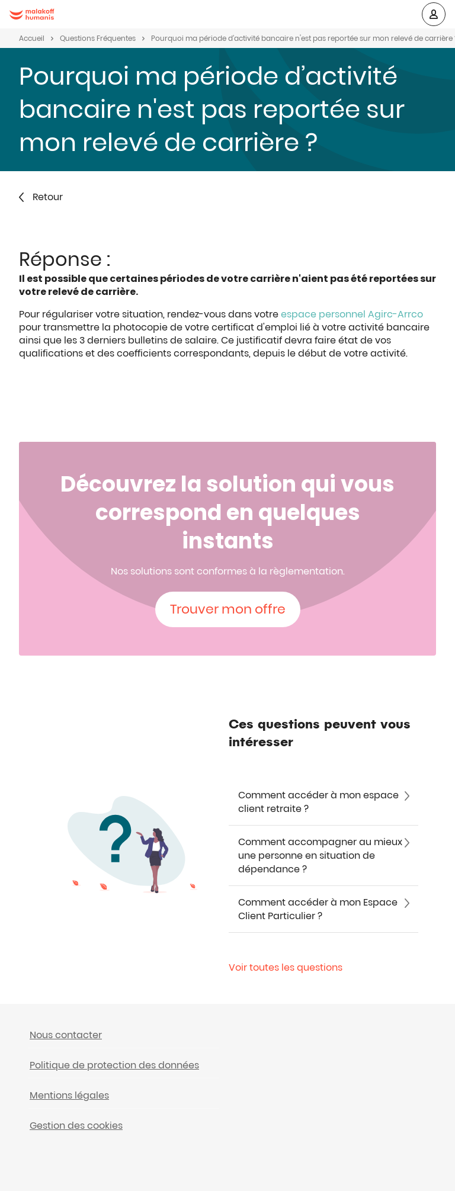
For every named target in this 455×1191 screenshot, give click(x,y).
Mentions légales (69, 1095)
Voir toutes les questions (285, 967)
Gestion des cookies (76, 1125)
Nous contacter (66, 1035)
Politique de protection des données (114, 1065)
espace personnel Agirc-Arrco (352, 314)
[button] (434, 14)
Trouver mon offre (228, 609)
